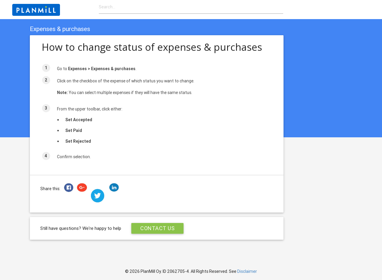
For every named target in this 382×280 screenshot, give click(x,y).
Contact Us (157, 228)
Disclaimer (247, 271)
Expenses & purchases (60, 29)
